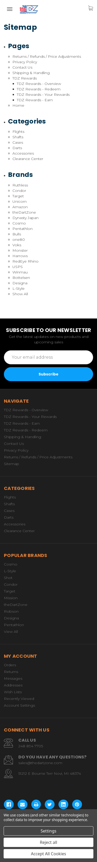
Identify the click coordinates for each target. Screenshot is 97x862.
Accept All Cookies (48, 854)
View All (11, 631)
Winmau (20, 272)
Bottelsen (21, 277)
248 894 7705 (30, 746)
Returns (11, 671)
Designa (19, 283)
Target (18, 196)
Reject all (48, 842)
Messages (13, 678)
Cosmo (19, 223)
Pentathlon (22, 228)
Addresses (13, 685)
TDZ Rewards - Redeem (39, 89)
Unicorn (19, 201)
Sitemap (11, 463)
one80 (18, 239)
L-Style (18, 288)
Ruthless (20, 185)
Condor (19, 190)
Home (18, 105)
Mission (11, 598)
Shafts (17, 137)
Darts (17, 148)
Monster (20, 250)
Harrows (20, 255)
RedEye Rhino (25, 261)
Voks (16, 245)
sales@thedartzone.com (40, 762)
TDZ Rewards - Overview (39, 83)
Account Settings (19, 705)
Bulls (16, 234)
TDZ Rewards (24, 78)
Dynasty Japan (25, 217)
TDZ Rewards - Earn (35, 100)
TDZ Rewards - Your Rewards (43, 94)
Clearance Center (27, 158)
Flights (18, 131)
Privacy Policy (24, 62)
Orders (10, 665)
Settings (48, 831)
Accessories (23, 153)
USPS (17, 266)
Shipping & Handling (31, 72)
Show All (20, 294)
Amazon (20, 207)
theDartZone (24, 212)
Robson (11, 611)
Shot (8, 577)
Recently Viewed (19, 698)
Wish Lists (13, 692)
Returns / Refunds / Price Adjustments (46, 56)
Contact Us (22, 67)
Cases (17, 142)
